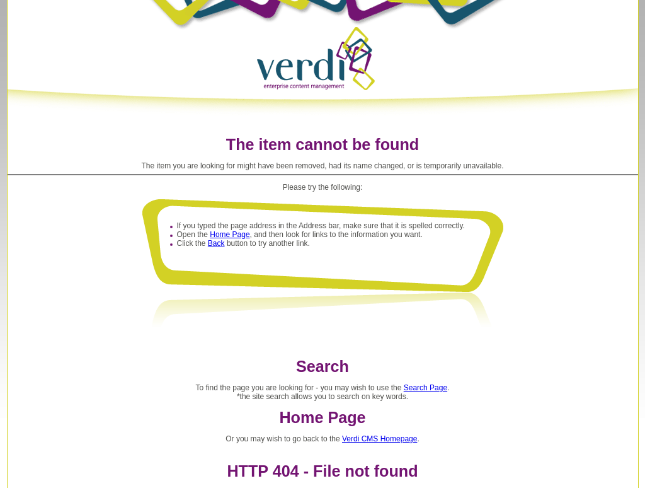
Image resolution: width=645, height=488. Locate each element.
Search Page (425, 387)
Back (216, 243)
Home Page (229, 234)
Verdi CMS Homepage (379, 438)
